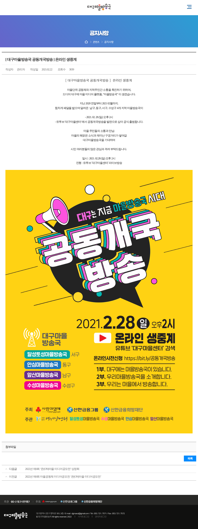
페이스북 (26, 6)
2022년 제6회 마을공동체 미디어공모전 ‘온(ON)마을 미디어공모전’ (63, 476)
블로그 (11, 6)
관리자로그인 (100, 516)
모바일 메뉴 (188, 6)
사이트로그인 (83, 516)
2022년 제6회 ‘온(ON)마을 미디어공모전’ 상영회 (52, 468)
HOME (86, 42)
